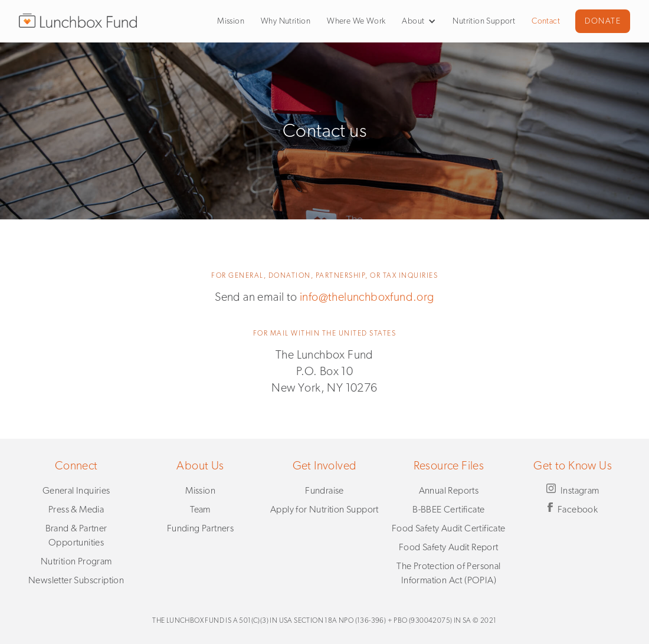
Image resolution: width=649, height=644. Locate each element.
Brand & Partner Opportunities (76, 535)
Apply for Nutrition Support (324, 509)
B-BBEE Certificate (448, 509)
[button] (415, 21)
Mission (230, 21)
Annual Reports (449, 490)
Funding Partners (200, 528)
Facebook (578, 509)
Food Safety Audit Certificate (449, 528)
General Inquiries (76, 490)
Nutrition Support (484, 21)
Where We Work (356, 21)
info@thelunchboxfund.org (367, 297)
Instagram (579, 490)
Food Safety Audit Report (449, 547)
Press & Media (76, 509)
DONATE (603, 21)
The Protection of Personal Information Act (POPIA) (448, 573)
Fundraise (324, 490)
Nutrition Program (76, 561)
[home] (78, 20)
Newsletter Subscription (76, 580)
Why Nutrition (285, 21)
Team (200, 509)
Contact (546, 21)
